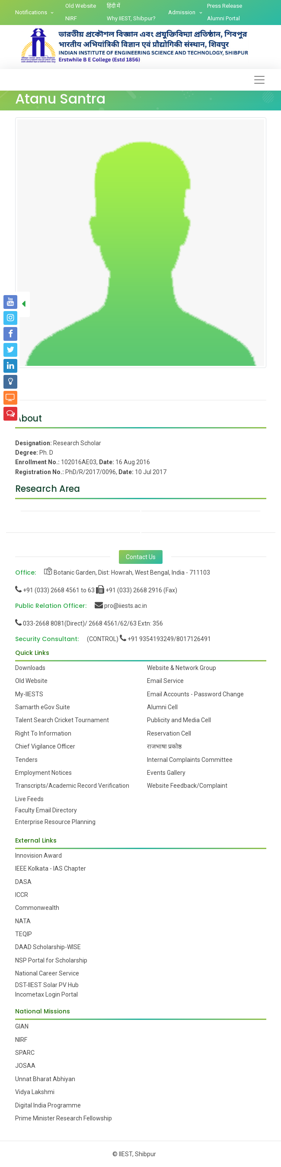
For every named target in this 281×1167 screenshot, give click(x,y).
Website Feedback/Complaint (187, 785)
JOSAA (25, 1065)
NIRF (71, 18)
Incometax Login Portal (46, 994)
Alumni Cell (162, 707)
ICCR (21, 894)
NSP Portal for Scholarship (51, 960)
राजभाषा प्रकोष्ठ (164, 746)
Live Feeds (29, 799)
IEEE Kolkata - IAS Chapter (50, 868)
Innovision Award (38, 855)
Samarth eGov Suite (42, 707)
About (28, 418)
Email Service (165, 680)
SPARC (25, 1052)
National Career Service (47, 973)
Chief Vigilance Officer (45, 746)
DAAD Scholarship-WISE (48, 947)
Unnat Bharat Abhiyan (45, 1079)
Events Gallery (166, 772)
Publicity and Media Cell (179, 720)
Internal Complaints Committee (190, 759)
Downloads (30, 667)
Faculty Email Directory (46, 810)
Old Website (80, 6)
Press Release (224, 6)
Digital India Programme (48, 1105)
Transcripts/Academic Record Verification (72, 785)
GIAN (22, 1026)
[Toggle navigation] (259, 80)
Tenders (26, 759)
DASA (23, 881)
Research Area (47, 488)
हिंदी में (113, 6)
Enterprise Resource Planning (55, 821)
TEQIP (23, 934)
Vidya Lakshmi (34, 1091)
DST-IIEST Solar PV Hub (47, 984)
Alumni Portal (223, 18)
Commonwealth (37, 907)
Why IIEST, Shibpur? (131, 18)
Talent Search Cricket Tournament (62, 720)
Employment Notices (43, 772)
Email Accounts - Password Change (195, 694)
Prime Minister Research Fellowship (63, 1118)
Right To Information (43, 733)
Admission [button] (182, 12)
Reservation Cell (169, 733)
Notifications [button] (31, 12)
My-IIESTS (29, 694)
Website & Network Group (181, 667)
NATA (23, 921)
